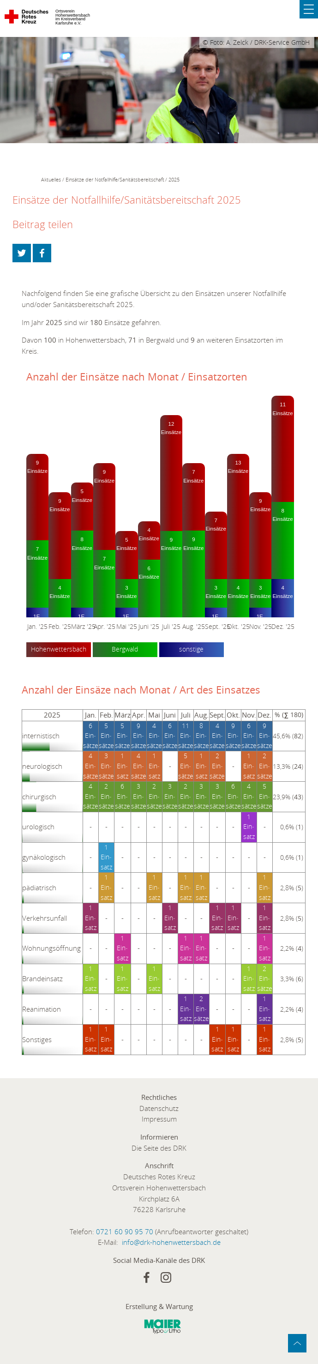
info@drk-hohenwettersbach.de (171, 1242)
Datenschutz (159, 1108)
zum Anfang (297, 1343)
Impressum (159, 1118)
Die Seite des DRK (159, 1148)
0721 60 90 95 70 (124, 1231)
